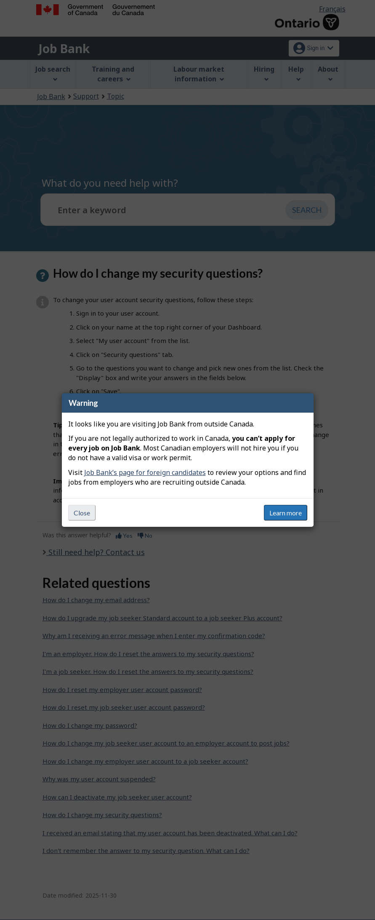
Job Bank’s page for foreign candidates (145, 472)
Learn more (285, 513)
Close (82, 513)
